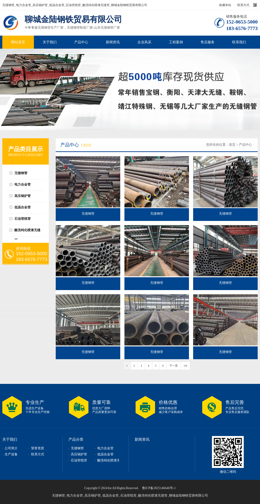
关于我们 (50, 42)
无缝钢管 (20, 173)
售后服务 (207, 42)
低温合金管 (22, 207)
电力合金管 (22, 184)
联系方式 (243, 5)
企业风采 (144, 42)
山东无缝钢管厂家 (107, 27)
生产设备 (11, 454)
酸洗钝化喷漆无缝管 (27, 231)
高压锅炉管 (22, 196)
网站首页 (18, 42)
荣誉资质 (37, 448)
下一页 (173, 365)
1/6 (185, 365)
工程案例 (176, 42)
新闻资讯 (113, 42)
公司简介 (11, 448)
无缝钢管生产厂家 (51, 27)
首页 (232, 144)
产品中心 (81, 42)
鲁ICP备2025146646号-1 (159, 488)
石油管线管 (22, 218)
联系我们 (239, 42)
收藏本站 (225, 5)
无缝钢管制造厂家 (80, 27)
